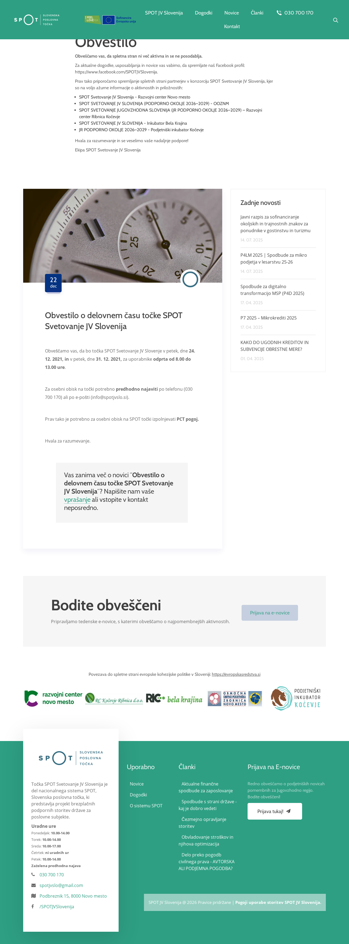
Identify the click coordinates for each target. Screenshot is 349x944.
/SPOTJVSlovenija (57, 907)
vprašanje (77, 499)
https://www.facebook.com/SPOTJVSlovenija (116, 71)
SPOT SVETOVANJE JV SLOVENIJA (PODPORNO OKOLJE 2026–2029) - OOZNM (154, 103)
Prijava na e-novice (270, 613)
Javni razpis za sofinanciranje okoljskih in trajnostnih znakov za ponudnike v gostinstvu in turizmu (275, 224)
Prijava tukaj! (274, 811)
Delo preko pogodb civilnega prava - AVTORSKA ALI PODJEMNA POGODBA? (206, 861)
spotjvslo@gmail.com (61, 885)
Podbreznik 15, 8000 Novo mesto (73, 896)
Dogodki (203, 13)
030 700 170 (294, 13)
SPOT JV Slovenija (164, 13)
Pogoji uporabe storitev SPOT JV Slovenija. (278, 902)
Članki (257, 13)
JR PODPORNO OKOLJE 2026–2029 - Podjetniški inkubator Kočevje (141, 129)
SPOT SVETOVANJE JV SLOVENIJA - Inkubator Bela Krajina (133, 123)
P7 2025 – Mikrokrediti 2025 (268, 318)
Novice (231, 13)
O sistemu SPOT (146, 806)
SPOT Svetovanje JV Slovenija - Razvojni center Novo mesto (134, 97)
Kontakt (232, 26)
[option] (53, 698)
